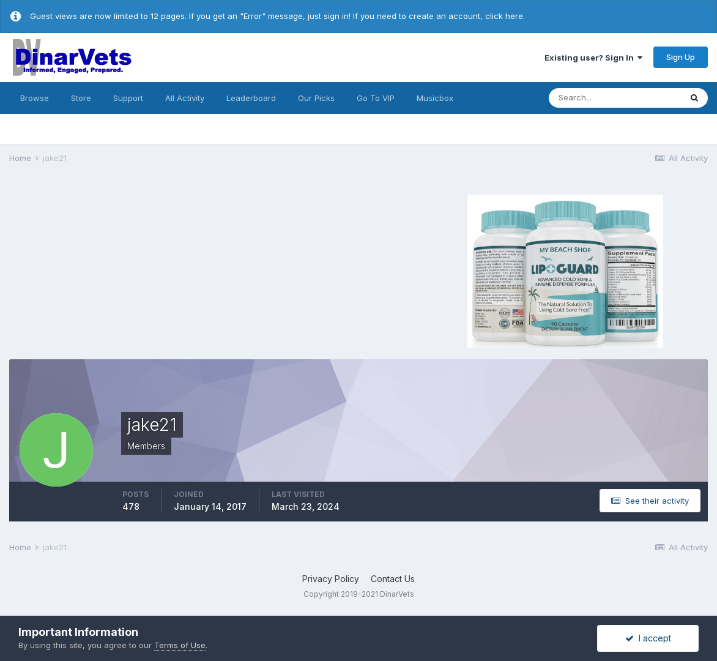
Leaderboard (251, 98)
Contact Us (393, 578)
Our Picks (316, 98)
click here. (505, 16)
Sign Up (680, 57)
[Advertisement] (156, 269)
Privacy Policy (330, 578)
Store (81, 98)
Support (128, 98)
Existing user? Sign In (593, 57)
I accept (648, 638)
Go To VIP (376, 98)
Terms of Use (180, 645)
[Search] (615, 98)
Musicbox (435, 98)
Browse (34, 98)
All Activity (184, 98)
